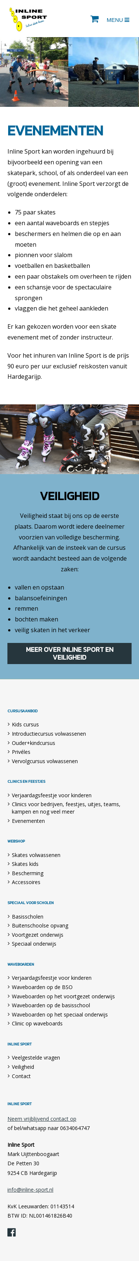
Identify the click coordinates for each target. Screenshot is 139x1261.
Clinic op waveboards (37, 1023)
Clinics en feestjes (26, 781)
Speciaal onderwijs (34, 943)
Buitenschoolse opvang (40, 925)
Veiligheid (23, 1066)
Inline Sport (28, 18)
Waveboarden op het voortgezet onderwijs (63, 996)
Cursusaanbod (22, 711)
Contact (21, 1076)
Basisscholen (27, 916)
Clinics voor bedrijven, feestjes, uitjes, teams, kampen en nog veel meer (66, 808)
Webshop (16, 841)
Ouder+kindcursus (33, 742)
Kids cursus (25, 724)
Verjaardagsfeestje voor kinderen (52, 795)
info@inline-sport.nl (30, 1189)
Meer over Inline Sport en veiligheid (69, 653)
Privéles (21, 751)
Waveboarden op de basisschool (51, 1005)
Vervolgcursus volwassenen (45, 761)
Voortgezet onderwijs (37, 934)
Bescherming (27, 873)
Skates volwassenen (36, 854)
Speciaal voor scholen (30, 903)
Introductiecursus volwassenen (49, 733)
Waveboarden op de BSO (42, 987)
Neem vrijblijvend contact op (41, 1118)
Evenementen (28, 820)
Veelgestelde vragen (36, 1057)
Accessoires (26, 882)
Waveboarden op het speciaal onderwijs (60, 1014)
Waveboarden (20, 964)
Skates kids (25, 863)
